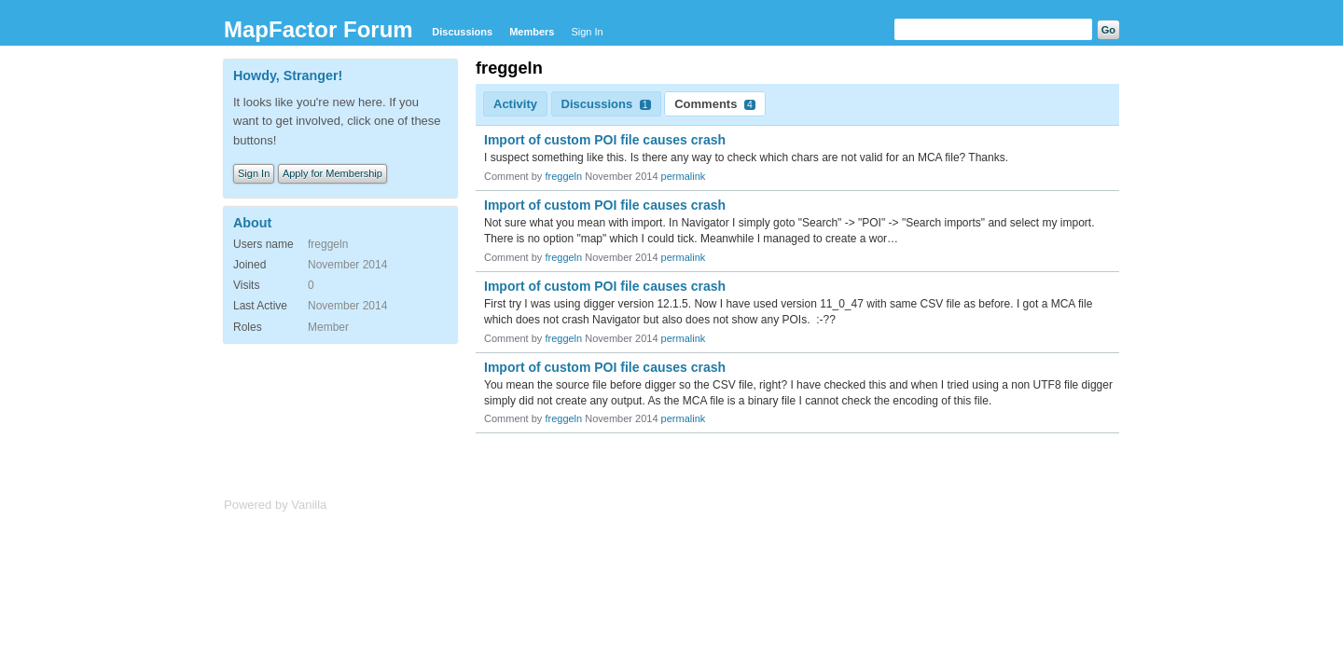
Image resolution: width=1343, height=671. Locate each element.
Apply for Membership (332, 173)
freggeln (563, 176)
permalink (683, 176)
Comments (714, 104)
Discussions (462, 31)
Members (531, 31)
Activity (515, 104)
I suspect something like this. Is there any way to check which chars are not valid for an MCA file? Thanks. (746, 157)
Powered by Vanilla (275, 505)
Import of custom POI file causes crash (605, 139)
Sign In (586, 31)
